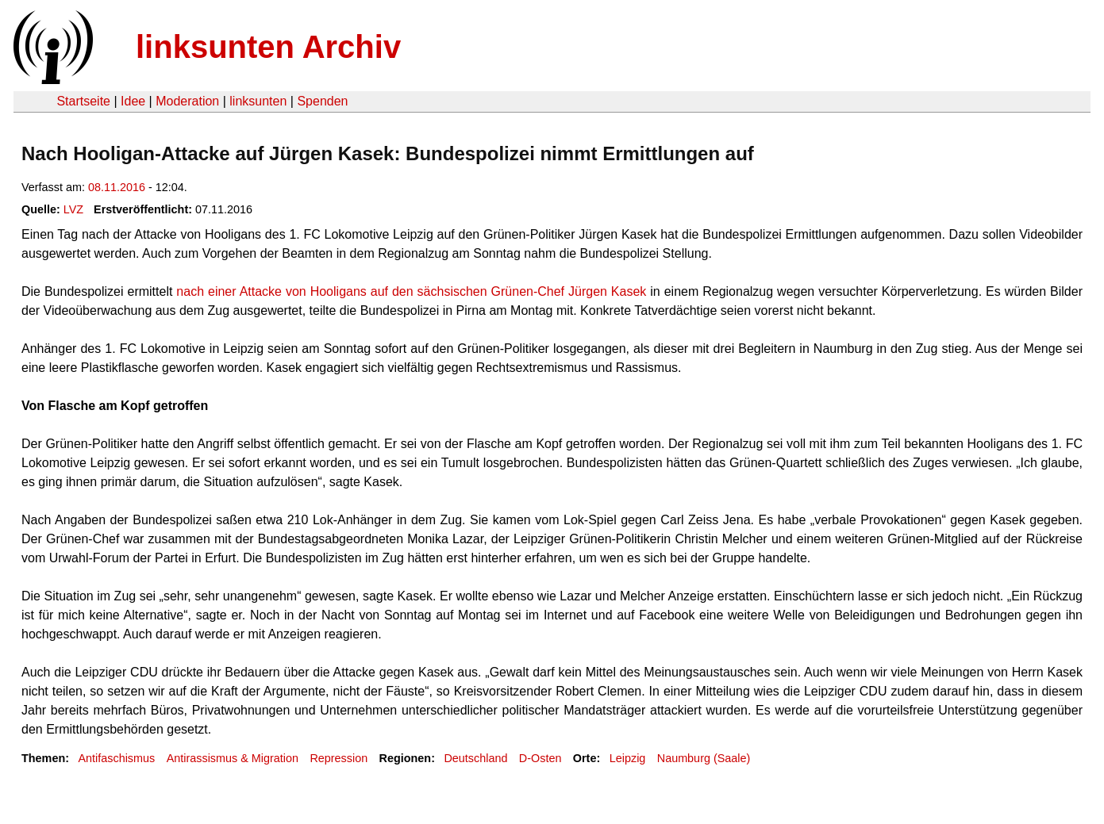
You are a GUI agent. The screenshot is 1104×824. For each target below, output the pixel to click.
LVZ (73, 209)
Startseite (83, 101)
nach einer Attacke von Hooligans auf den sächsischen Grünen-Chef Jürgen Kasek (411, 291)
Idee (133, 101)
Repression (338, 758)
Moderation (187, 101)
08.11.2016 (116, 187)
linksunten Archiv (268, 46)
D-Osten (540, 758)
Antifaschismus (116, 758)
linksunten (258, 101)
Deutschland (475, 758)
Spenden (322, 101)
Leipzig (628, 758)
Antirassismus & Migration (232, 758)
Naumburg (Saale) (704, 758)
